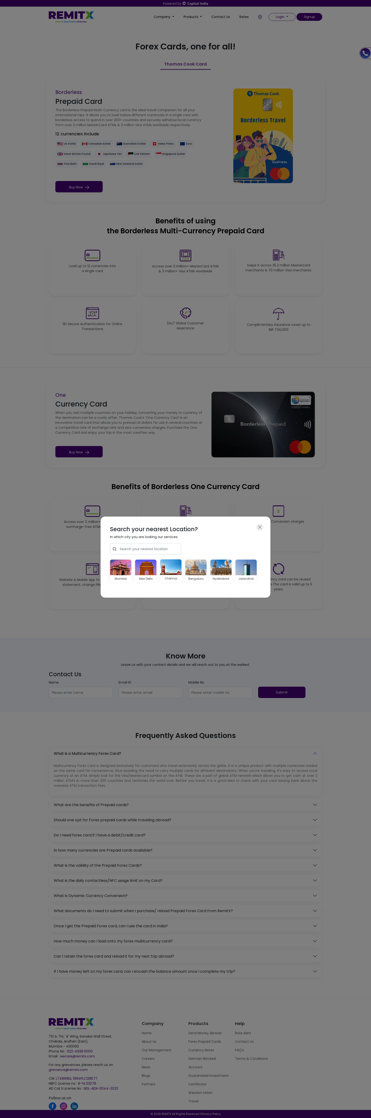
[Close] (259, 527)
